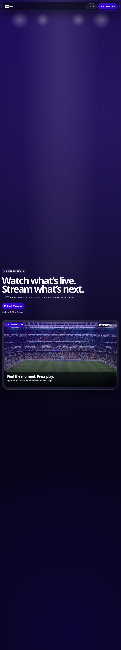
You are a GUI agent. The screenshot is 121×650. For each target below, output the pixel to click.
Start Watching (13, 306)
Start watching (108, 6)
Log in (92, 6)
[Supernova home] (9, 6)
